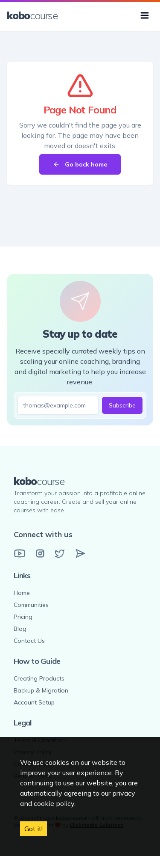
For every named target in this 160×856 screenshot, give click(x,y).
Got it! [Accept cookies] (33, 828)
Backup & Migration (41, 690)
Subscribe (122, 405)
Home (22, 593)
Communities (31, 605)
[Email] (80, 553)
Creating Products (39, 678)
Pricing (23, 617)
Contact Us (29, 641)
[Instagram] (40, 553)
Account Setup (34, 702)
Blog (20, 629)
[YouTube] (20, 553)
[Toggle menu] (144, 15)
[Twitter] (60, 553)
